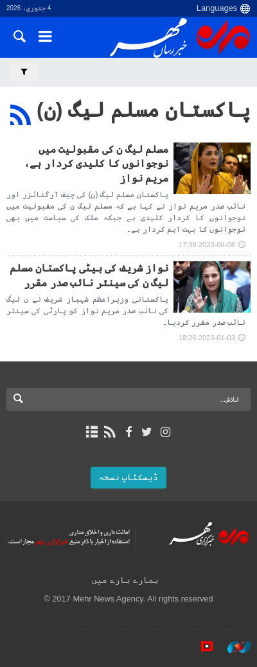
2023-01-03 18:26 (207, 338)
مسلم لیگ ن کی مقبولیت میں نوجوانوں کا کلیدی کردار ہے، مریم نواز (96, 164)
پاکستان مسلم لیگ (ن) (144, 109)
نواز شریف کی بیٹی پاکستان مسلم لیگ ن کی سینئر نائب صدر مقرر (89, 275)
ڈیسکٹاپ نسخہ (128, 477)
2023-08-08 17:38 (207, 244)
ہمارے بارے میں (125, 580)
